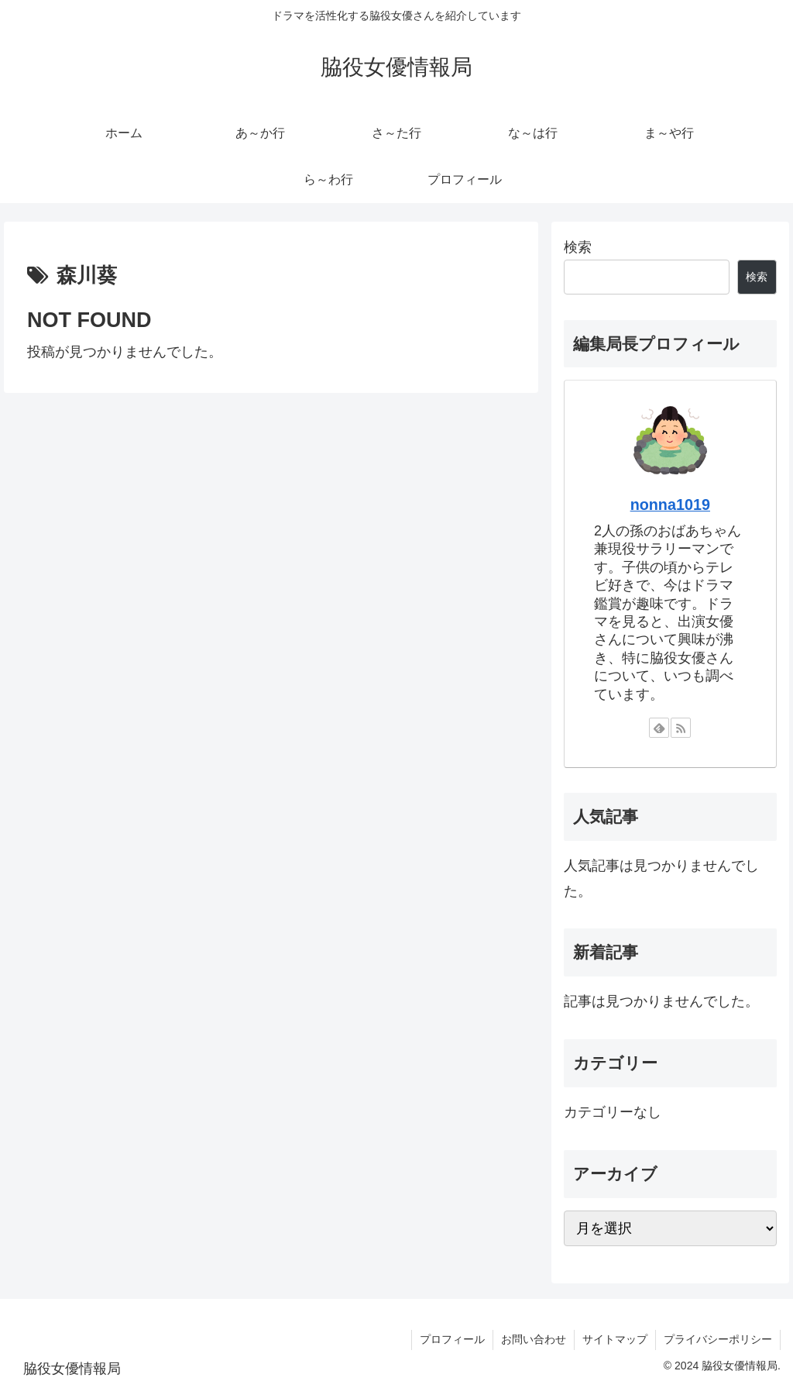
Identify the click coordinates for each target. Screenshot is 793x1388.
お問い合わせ (533, 1339)
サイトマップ (614, 1339)
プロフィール (452, 1339)
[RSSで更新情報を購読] (681, 728)
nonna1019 (670, 504)
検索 (578, 247)
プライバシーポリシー (718, 1339)
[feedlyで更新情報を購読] (659, 728)
